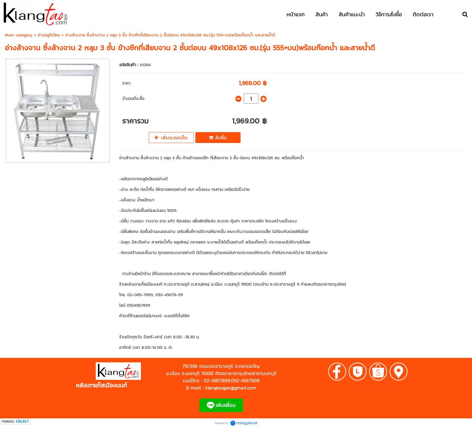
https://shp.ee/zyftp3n (79, 378)
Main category (18, 35)
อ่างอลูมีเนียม (49, 35)
